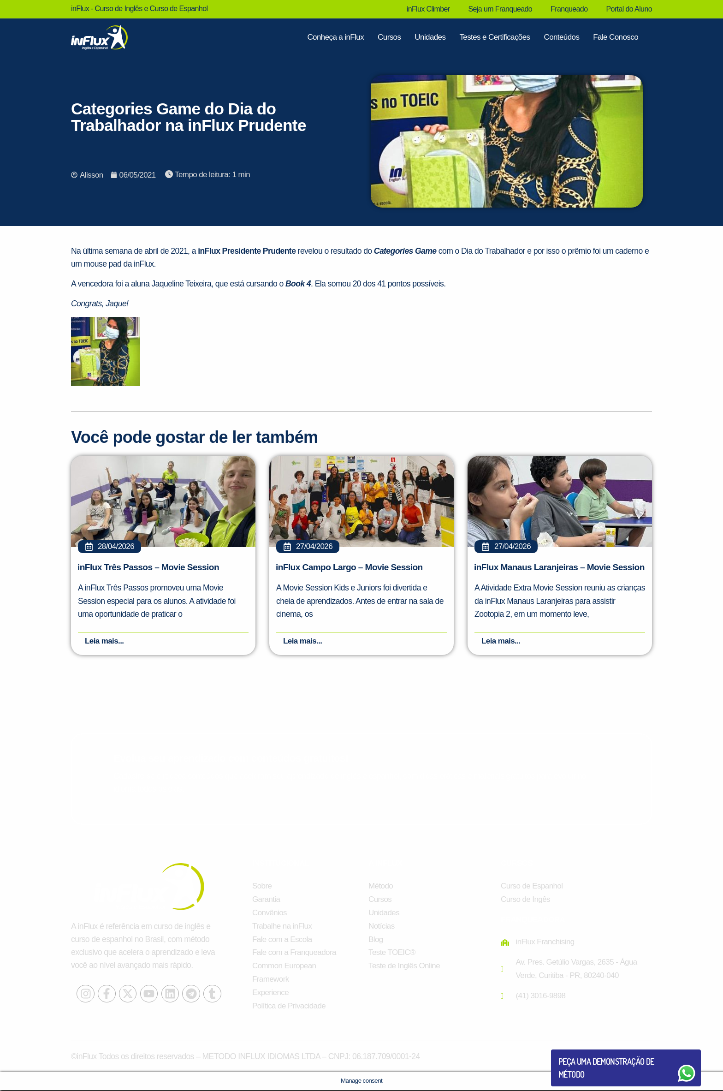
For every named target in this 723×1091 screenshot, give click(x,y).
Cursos (389, 37)
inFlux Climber (428, 9)
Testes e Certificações (494, 37)
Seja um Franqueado (500, 9)
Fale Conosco (615, 37)
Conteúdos (561, 37)
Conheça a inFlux (335, 37)
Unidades (430, 37)
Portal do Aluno (629, 9)
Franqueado (569, 9)
